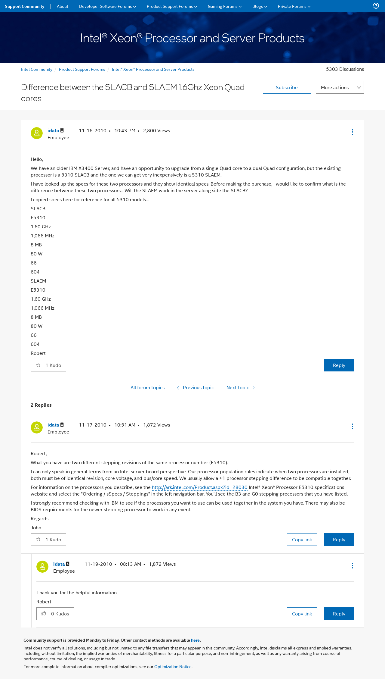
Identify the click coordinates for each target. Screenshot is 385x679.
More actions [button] (335, 87)
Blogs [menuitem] (257, 6)
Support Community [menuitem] (24, 6)
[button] (352, 132)
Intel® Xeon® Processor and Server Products (153, 69)
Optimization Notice (173, 666)
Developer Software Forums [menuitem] (105, 6)
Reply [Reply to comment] (339, 539)
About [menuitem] (62, 6)
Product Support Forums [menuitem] (170, 6)
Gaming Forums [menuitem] (223, 6)
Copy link (302, 539)
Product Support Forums (82, 69)
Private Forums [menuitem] (292, 6)
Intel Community (36, 69)
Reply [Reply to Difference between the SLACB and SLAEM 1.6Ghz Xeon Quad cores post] (339, 364)
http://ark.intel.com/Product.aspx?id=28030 (200, 486)
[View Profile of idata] (56, 130)
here (195, 640)
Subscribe (287, 87)
